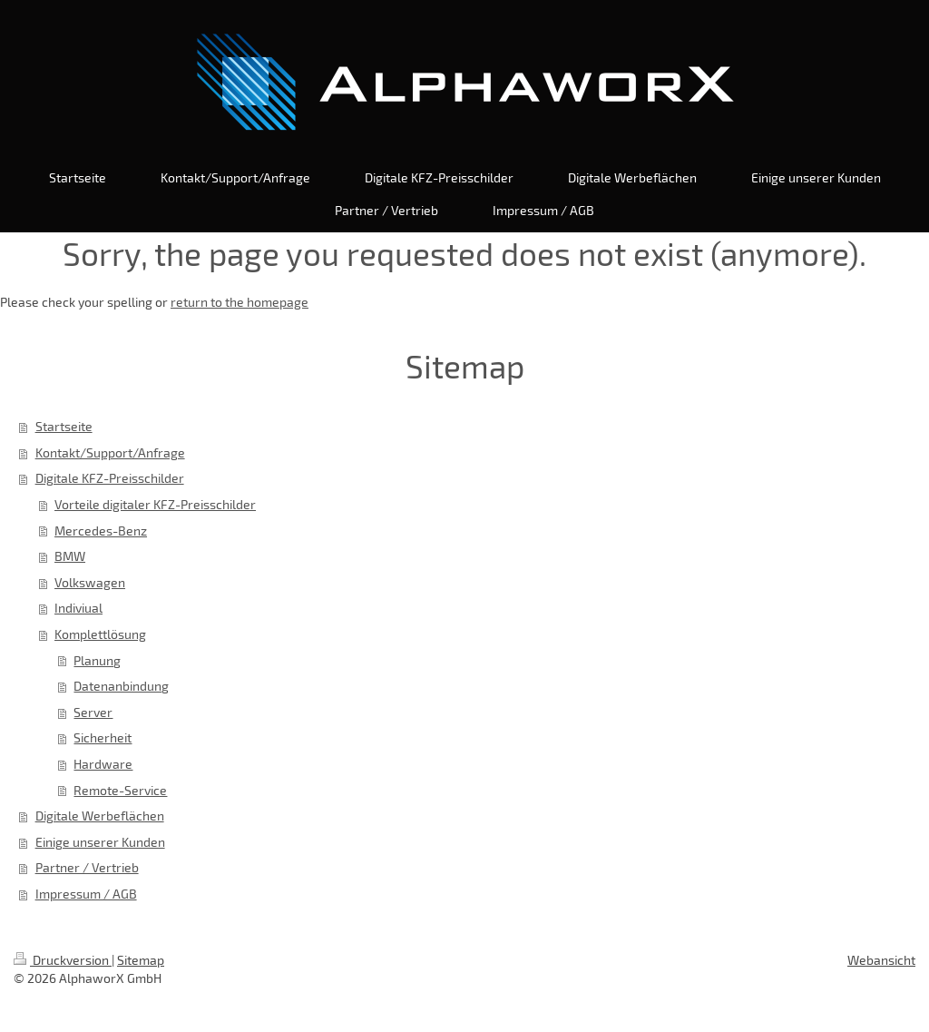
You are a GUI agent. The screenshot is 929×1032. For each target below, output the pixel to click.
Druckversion (63, 960)
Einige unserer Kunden (100, 842)
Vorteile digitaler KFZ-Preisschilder (155, 504)
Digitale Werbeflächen (99, 815)
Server (92, 712)
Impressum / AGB (86, 893)
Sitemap (140, 960)
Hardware (102, 764)
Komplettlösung (100, 634)
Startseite (64, 426)
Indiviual (78, 607)
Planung (97, 660)
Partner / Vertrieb (87, 867)
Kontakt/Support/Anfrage (110, 452)
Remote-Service (120, 790)
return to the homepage (239, 302)
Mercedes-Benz (100, 530)
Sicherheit (102, 737)
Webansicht (881, 960)
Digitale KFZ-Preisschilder (109, 478)
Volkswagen (89, 582)
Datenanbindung (121, 685)
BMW (69, 556)
